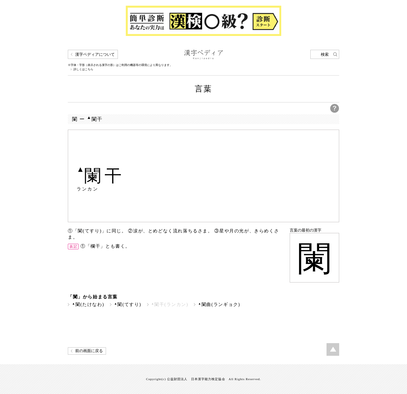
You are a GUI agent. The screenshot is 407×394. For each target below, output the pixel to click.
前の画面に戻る (89, 351)
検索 (325, 54)
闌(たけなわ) (88, 304)
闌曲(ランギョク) (219, 304)
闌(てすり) (127, 304)
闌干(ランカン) (169, 304)
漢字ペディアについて (95, 54)
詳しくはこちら (83, 69)
